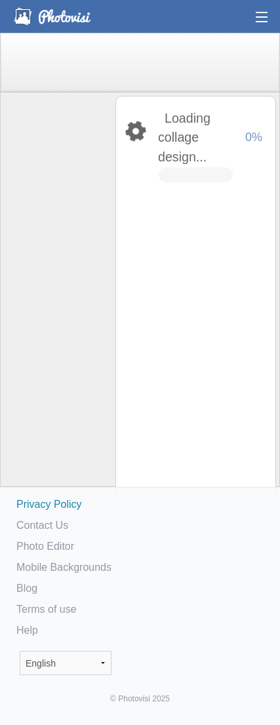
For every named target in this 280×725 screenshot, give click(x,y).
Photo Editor (45, 546)
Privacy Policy (49, 504)
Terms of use (46, 609)
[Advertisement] (57, 299)
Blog (26, 588)
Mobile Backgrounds (63, 567)
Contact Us (42, 525)
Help (27, 630)
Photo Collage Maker (51, 16)
